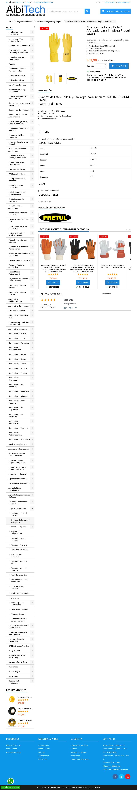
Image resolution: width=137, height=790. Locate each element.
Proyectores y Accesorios (19, 260)
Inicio (9, 27)
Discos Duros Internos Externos (17, 241)
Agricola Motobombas (17, 478)
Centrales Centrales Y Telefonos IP (17, 58)
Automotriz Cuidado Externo (17, 286)
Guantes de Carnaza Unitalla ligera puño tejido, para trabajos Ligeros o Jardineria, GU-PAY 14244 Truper (53, 268)
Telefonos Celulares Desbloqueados (16, 69)
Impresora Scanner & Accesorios (17, 150)
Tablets (11, 64)
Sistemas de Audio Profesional (16, 640)
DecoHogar (13, 676)
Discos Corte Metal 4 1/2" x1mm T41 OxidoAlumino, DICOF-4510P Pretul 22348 (25, 720)
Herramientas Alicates (18, 368)
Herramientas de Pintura (19, 439)
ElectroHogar (14, 671)
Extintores (15, 598)
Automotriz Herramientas (19, 306)
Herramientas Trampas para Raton (20, 580)
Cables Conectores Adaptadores (16, 163)
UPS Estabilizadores (16, 174)
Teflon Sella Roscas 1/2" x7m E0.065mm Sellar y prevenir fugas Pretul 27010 (25, 697)
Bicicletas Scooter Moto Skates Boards (18, 626)
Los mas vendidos (13, 752)
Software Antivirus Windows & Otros (16, 234)
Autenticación (43, 755)
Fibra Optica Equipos (17, 85)
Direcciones (75, 755)
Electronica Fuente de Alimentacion (17, 115)
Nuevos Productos (13, 745)
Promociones (11, 749)
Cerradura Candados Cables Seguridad (17, 468)
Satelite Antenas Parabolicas (15, 33)
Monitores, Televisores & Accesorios (19, 254)
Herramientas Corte (16, 338)
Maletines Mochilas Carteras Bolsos (16, 193)
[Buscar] (68, 11)
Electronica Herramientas (19, 110)
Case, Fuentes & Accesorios (15, 207)
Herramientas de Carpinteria (15, 408)
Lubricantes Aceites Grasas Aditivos (16, 454)
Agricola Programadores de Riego (19, 496)
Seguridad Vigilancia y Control (18, 143)
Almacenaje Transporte (18, 449)
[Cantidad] (100, 66)
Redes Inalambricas (16, 75)
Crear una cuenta (123, 2)
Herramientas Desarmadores (14, 348)
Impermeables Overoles (17, 587)
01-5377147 (20, 2)
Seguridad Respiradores (16, 532)
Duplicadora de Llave (17, 444)
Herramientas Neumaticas (14, 422)
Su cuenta (76, 738)
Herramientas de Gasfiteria (15, 415)
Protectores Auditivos (19, 550)
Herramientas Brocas (17, 333)
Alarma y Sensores (18, 614)
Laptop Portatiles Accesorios (15, 186)
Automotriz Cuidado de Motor (18, 316)
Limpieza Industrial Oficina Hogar (16, 656)
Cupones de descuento (80, 759)
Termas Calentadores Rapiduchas (17, 502)
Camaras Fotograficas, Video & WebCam (18, 122)
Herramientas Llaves (17, 364)
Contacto (109, 738)
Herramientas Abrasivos (18, 343)
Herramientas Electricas (18, 391)
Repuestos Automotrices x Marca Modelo (19, 323)
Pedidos (74, 749)
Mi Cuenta (42, 759)
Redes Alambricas (16, 80)
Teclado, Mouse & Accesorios (16, 266)
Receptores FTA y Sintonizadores (15, 40)
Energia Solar (14, 650)
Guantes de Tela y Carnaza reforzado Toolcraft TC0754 (112, 266)
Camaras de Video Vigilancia (16, 136)
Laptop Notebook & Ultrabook (16, 179)
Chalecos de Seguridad (20, 593)
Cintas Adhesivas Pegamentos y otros (16, 461)
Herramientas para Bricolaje (16, 402)
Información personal (79, 745)
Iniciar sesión (110, 2)
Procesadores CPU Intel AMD (18, 220)
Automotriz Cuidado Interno (17, 293)
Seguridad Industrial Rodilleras (19, 569)
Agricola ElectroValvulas (18, 483)
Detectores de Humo (19, 609)
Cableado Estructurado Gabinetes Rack (18, 97)
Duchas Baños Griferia (17, 662)
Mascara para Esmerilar (16, 555)
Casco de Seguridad (19, 527)
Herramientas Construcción (14, 379)
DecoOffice (13, 667)
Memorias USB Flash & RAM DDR (17, 213)
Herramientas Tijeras (17, 373)
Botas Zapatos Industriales (17, 603)
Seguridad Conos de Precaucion (19, 514)
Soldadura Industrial (17, 474)
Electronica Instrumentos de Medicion (19, 104)
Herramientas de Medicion (15, 385)
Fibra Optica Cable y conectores (16, 90)
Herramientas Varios (17, 354)
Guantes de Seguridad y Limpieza (20, 521)
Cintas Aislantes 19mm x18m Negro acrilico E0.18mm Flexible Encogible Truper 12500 (25, 709)
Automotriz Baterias (17, 310)
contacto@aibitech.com (44, 2)
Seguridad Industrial (17, 508)
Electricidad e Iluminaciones (14, 682)
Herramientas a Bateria (18, 396)
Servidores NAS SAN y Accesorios (17, 227)
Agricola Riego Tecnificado (14, 489)
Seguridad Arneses (19, 545)
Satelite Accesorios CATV (19, 45)
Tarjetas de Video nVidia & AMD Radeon (19, 279)
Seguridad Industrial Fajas (19, 562)
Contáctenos (43, 745)
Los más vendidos (16, 690)
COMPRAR (118, 66)
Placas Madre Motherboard (14, 273)
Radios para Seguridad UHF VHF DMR (18, 633)
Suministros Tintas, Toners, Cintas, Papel (17, 156)
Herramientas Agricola (18, 428)
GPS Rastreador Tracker (18, 646)
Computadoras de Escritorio (16, 200)
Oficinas (41, 752)
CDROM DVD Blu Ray (16, 169)
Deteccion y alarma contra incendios (19, 619)
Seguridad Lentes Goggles (18, 539)
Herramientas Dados (17, 359)
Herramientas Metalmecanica (15, 433)
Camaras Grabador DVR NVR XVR (18, 129)
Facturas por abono (78, 752)
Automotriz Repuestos (17, 329)
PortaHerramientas (19, 575)
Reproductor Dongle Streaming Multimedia (18, 51)
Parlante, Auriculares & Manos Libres (18, 247)
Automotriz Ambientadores (15, 300)
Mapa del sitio (44, 749)
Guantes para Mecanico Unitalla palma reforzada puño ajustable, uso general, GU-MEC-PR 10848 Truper (82, 268)
